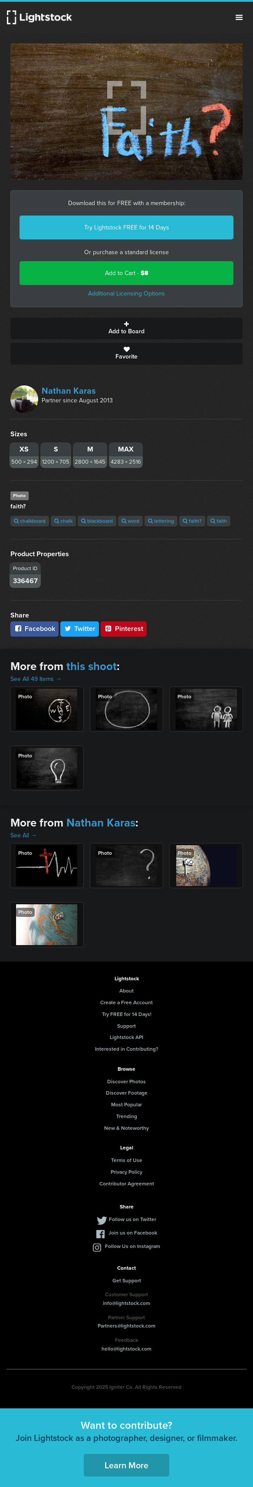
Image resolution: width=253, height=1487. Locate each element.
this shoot (91, 666)
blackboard (97, 521)
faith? (192, 521)
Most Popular (126, 1105)
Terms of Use (126, 1160)
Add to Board (126, 328)
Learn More (126, 1465)
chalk (63, 521)
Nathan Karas (69, 390)
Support (126, 1026)
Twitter (80, 629)
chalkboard (30, 521)
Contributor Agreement (126, 1184)
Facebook (34, 629)
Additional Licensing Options (126, 293)
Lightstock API (126, 1037)
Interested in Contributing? (126, 1049)
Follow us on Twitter (132, 1219)
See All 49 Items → (36, 679)
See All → (23, 835)
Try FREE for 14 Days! (126, 1014)
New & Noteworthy (126, 1128)
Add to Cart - (126, 273)
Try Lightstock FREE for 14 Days (126, 227)
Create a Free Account (126, 1002)
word (130, 521)
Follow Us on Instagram (132, 1246)
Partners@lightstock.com (126, 1326)
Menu (239, 17)
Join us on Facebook (132, 1233)
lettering (161, 521)
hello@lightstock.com (126, 1349)
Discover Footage (127, 1093)
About (126, 991)
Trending (126, 1116)
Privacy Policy (126, 1172)
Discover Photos (126, 1081)
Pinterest (123, 629)
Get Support (126, 1281)
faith (218, 521)
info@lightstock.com (126, 1303)
